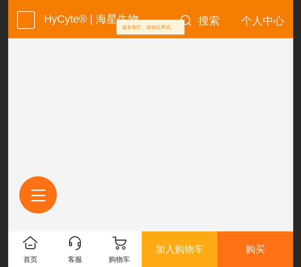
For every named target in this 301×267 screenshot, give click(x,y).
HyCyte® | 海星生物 (91, 19)
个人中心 (262, 21)
